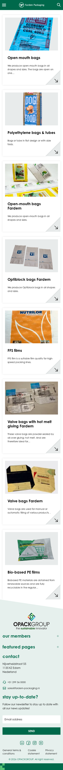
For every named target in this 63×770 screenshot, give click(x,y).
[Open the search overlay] (57, 5)
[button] (31, 731)
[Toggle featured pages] (31, 647)
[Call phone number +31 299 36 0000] (14, 682)
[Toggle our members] (31, 636)
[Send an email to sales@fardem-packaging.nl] (21, 688)
